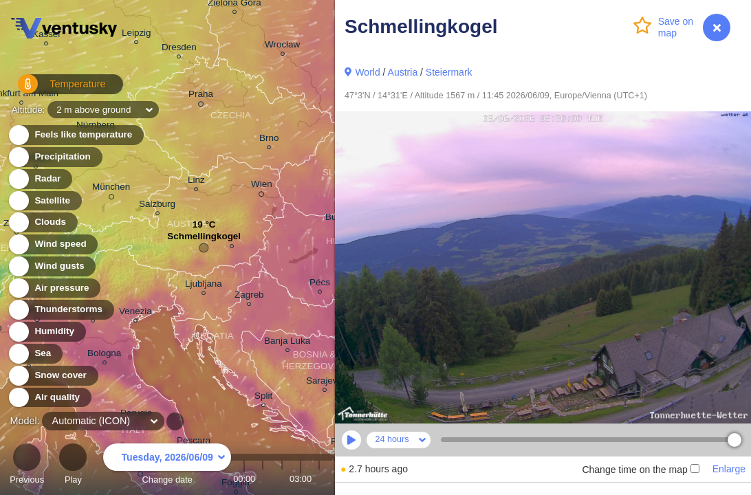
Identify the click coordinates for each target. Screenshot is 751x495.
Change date (167, 466)
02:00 (282, 479)
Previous (27, 466)
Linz (196, 182)
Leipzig (136, 35)
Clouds (42, 222)
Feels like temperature (75, 135)
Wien (261, 186)
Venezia (135, 313)
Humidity (46, 332)
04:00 (319, 479)
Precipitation (55, 157)
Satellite (44, 201)
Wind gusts (52, 266)
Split (263, 397)
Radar (40, 179)
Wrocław (282, 46)
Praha (200, 96)
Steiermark (449, 72)
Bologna (104, 355)
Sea (35, 354)
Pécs (319, 284)
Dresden (179, 49)
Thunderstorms (60, 310)
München (111, 189)
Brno (269, 140)
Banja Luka (287, 343)
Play (73, 466)
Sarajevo (324, 382)
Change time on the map (640, 469)
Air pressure (54, 288)
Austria (403, 72)
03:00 (301, 479)
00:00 (244, 479)
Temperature (54, 89)
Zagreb (249, 296)
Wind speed (53, 244)
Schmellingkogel (204, 239)
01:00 (263, 479)
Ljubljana (203, 285)
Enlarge (728, 468)
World (367, 72)
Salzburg (157, 206)
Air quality (49, 398)
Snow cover (53, 376)
